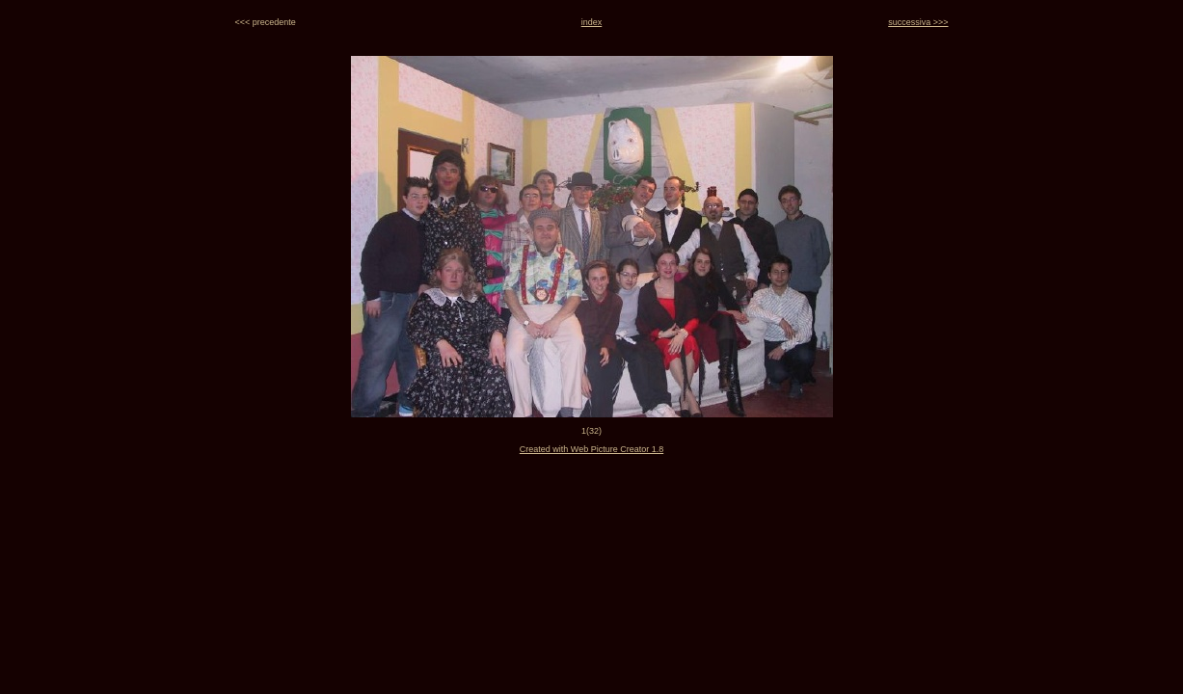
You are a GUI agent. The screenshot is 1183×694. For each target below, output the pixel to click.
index (592, 22)
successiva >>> (918, 22)
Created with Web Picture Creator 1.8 (591, 449)
